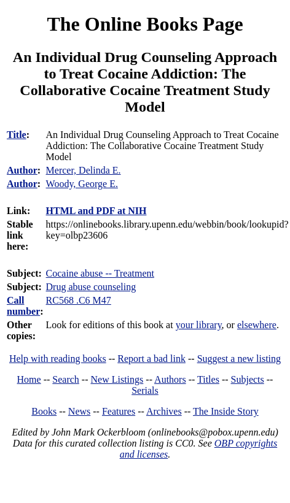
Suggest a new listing (239, 358)
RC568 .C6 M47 (78, 300)
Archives (164, 411)
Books (44, 411)
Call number (23, 306)
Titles (208, 379)
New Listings (117, 379)
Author (22, 170)
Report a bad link (151, 358)
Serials (145, 390)
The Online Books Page (145, 24)
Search (65, 379)
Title (16, 134)
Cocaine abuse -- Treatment (100, 273)
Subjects (247, 379)
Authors (170, 379)
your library (199, 325)
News (79, 411)
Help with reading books (57, 358)
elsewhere (256, 325)
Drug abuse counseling (91, 287)
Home (29, 379)
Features (118, 411)
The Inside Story (226, 411)
